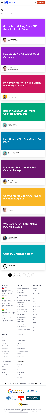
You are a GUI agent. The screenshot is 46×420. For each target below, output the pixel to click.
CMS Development (22, 295)
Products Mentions (6, 361)
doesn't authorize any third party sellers (18, 412)
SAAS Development (22, 309)
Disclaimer (20, 377)
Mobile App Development (23, 288)
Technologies (5, 345)
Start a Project (40, 2)
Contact (19, 343)
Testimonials (5, 348)
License (19, 369)
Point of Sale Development (23, 311)
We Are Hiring (20, 361)
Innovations (5, 356)
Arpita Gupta (11, 265)
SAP (34, 330)
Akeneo (34, 309)
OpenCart (35, 290)
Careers (19, 353)
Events (3, 372)
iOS (33, 319)
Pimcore (35, 312)
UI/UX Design (20, 324)
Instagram (23, 383)
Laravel (34, 317)
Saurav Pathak (12, 124)
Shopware (35, 298)
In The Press (5, 353)
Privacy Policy (20, 372)
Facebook (9, 383)
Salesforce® (36, 304)
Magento (35, 288)
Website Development (22, 297)
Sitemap (19, 366)
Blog (18, 345)
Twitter (16, 383)
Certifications (5, 351)
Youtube (39, 383)
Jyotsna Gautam (12, 237)
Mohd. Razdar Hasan (13, 152)
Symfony (35, 314)
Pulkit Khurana (12, 39)
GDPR (18, 374)
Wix (34, 327)
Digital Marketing (21, 326)
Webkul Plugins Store (22, 351)
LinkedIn (31, 383)
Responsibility (5, 364)
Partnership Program (7, 374)
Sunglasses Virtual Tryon (23, 329)
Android (35, 322)
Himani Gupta (11, 180)
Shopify (34, 296)
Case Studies (20, 356)
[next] (37, 275)
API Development (21, 317)
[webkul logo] (10, 2)
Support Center (21, 340)
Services (19, 338)
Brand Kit (19, 364)
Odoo (34, 301)
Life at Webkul (20, 359)
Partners (4, 343)
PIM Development (21, 314)
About (3, 338)
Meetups (4, 369)
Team (3, 340)
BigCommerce (36, 306)
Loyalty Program (21, 348)
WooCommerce (36, 293)
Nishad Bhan (11, 96)
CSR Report (5, 366)
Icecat (34, 325)
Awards (4, 359)
